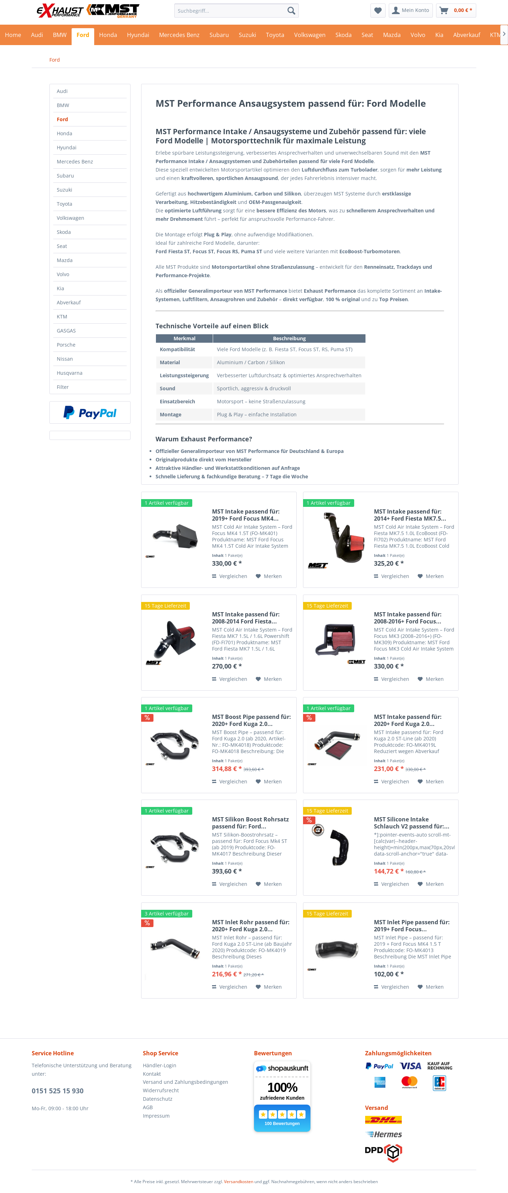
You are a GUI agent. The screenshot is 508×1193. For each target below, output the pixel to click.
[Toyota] (275, 36)
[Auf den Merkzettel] (269, 576)
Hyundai (67, 147)
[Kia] (439, 36)
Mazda (65, 260)
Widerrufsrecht (161, 1090)
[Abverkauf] (466, 36)
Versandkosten (238, 1182)
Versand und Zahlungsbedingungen (185, 1082)
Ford (62, 119)
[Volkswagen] (310, 36)
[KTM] (496, 36)
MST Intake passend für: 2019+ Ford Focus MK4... (246, 515)
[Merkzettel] (378, 11)
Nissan (65, 358)
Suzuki (64, 189)
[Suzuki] (247, 36)
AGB (148, 1107)
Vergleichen (229, 576)
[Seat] (367, 36)
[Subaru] (219, 36)
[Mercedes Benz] (179, 36)
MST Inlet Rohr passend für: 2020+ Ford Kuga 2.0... (251, 926)
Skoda (64, 232)
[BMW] (60, 36)
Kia (60, 288)
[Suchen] (291, 11)
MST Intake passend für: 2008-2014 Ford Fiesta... (246, 618)
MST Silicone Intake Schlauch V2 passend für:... (411, 823)
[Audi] (37, 36)
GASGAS (66, 330)
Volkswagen (70, 218)
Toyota (64, 203)
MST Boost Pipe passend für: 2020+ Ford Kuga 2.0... (251, 720)
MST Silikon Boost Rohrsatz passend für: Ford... (250, 823)
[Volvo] (418, 36)
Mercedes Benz (75, 161)
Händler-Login (159, 1065)
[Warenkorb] (456, 11)
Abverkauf (69, 302)
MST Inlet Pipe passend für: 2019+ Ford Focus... (412, 926)
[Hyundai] (138, 36)
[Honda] (108, 36)
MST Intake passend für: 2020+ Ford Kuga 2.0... (408, 720)
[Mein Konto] (411, 11)
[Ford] (83, 36)
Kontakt (152, 1073)
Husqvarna (70, 372)
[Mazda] (392, 36)
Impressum (156, 1115)
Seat (62, 246)
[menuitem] (236, 11)
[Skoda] (344, 36)
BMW (63, 105)
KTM (62, 316)
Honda (64, 133)
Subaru (65, 175)
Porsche (66, 344)
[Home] (13, 36)
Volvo (63, 274)
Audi (62, 91)
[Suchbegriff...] (236, 11)
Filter (63, 387)
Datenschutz (158, 1098)
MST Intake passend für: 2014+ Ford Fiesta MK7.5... (410, 515)
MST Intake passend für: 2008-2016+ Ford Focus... (408, 618)
